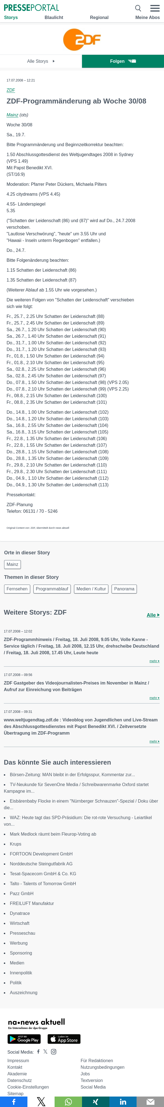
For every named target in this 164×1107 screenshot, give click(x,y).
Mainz (12, 115)
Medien (17, 963)
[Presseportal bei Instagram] (52, 1051)
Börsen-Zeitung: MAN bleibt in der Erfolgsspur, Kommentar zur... (72, 774)
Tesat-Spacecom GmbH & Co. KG (43, 873)
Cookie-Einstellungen (28, 1087)
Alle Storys (41, 61)
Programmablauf (52, 589)
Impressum (18, 1060)
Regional (99, 17)
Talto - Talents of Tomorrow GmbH (43, 883)
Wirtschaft (19, 923)
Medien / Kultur (91, 589)
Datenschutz (19, 1080)
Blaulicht (54, 17)
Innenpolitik (21, 972)
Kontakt (14, 1067)
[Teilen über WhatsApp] (68, 1102)
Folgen (123, 61)
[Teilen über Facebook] (13, 1102)
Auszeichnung (24, 992)
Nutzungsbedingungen (103, 1067)
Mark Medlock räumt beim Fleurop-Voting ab (53, 834)
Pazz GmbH (21, 893)
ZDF (11, 90)
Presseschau (22, 933)
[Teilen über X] (41, 1102)
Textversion (92, 1080)
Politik (16, 982)
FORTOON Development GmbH (41, 854)
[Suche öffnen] (138, 8)
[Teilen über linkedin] (123, 1102)
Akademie (17, 1073)
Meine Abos (147, 17)
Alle (153, 615)
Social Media (93, 1087)
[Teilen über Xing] (95, 1102)
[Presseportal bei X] (44, 1052)
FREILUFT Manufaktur (32, 903)
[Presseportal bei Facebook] (37, 1052)
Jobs (85, 1073)
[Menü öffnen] (155, 8)
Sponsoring (21, 953)
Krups (15, 844)
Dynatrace (20, 913)
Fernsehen (17, 589)
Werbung (19, 943)
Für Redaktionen (97, 1060)
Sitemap (15, 1093)
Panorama (124, 589)
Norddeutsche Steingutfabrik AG (41, 863)
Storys (11, 17)
